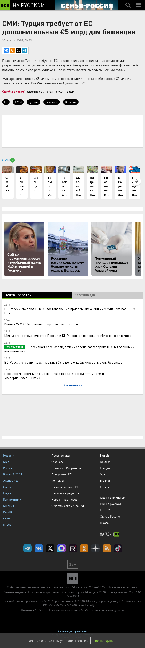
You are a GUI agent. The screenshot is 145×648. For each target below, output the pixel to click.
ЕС (6, 102)
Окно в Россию (110, 516)
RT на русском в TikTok (118, 548)
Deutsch (105, 462)
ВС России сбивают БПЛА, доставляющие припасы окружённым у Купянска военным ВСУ (69, 310)
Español (105, 481)
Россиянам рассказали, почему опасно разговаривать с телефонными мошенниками (69, 349)
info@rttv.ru (94, 605)
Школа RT (106, 523)
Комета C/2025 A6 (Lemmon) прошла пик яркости (41, 324)
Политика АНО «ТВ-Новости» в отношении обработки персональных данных (72, 610)
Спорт (7, 487)
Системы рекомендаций (67, 506)
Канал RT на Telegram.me (27, 548)
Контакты (57, 481)
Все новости (72, 385)
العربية (103, 474)
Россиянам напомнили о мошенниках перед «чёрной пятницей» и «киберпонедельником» (54, 375)
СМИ (18, 102)
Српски (105, 487)
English (104, 455)
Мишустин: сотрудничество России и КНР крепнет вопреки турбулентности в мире (67, 335)
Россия (7, 468)
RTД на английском (112, 498)
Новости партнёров (64, 499)
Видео (7, 525)
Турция (33, 102)
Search (128, 1)
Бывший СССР (12, 474)
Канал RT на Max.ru (61, 548)
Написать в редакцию (65, 493)
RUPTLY (105, 510)
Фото (6, 518)
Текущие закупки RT (64, 487)
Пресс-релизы (60, 455)
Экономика (10, 481)
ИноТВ (7, 512)
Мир (6, 462)
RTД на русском (110, 504)
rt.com (31, 592)
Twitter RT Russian (50, 548)
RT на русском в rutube (73, 548)
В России (71, 102)
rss (107, 548)
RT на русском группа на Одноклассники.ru (84, 548)
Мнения (8, 506)
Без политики (12, 499)
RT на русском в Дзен (95, 548)
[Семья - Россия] (86, 5)
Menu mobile (138, 1)
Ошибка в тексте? (14, 91)
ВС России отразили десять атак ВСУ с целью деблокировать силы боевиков (63, 362)
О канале (57, 462)
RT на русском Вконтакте (39, 548)
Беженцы (52, 102)
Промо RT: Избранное (66, 468)
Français (105, 468)
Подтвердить (103, 641)
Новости (8, 455)
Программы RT (61, 474)
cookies (82, 641)
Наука (7, 493)
